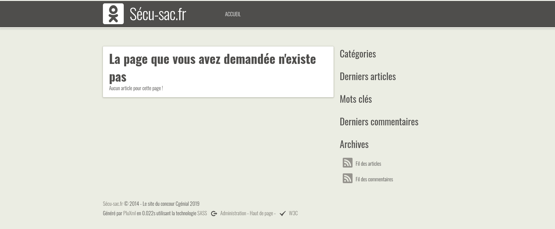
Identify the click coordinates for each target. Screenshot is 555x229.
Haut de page (261, 213)
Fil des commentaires (369, 179)
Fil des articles (363, 163)
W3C (293, 213)
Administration (233, 213)
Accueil (233, 14)
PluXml (129, 213)
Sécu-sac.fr (158, 13)
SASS (202, 213)
